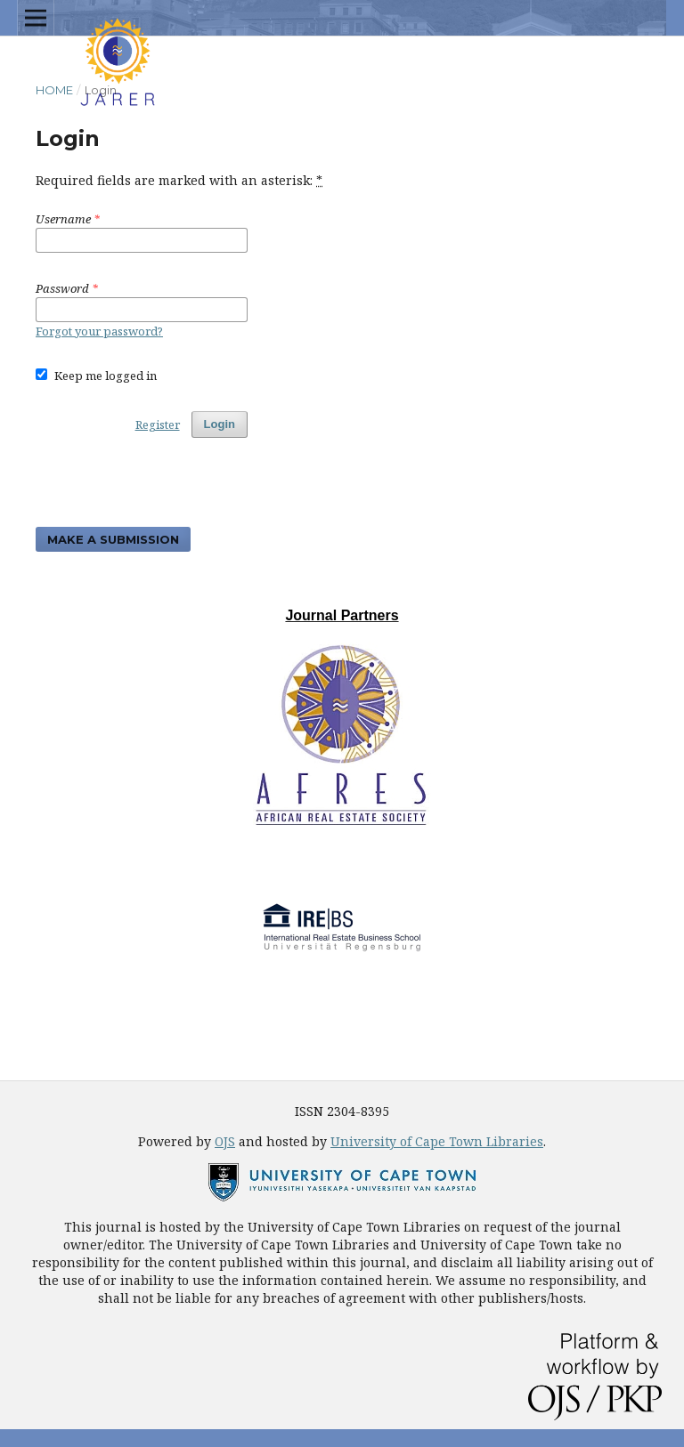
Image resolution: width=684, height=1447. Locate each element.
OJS (225, 1141)
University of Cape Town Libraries (436, 1141)
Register (157, 424)
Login (219, 424)
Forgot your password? (99, 331)
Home (54, 90)
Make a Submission (113, 539)
